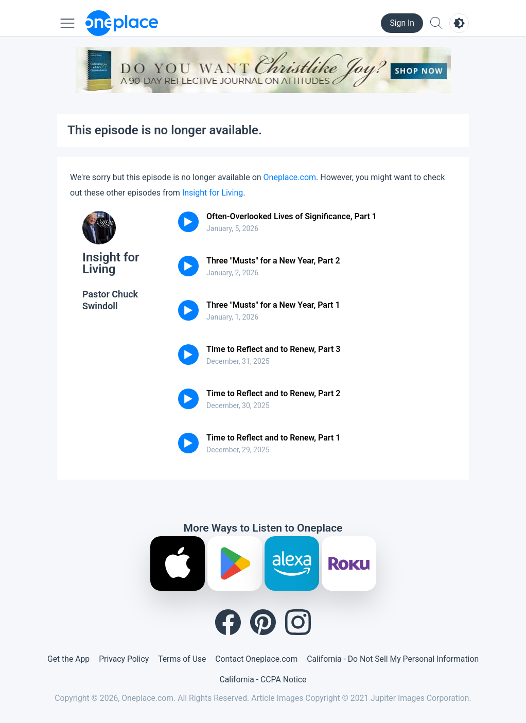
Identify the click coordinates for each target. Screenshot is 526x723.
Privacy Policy (124, 659)
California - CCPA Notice (263, 679)
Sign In (402, 23)
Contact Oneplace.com (256, 659)
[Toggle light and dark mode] (459, 23)
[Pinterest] (263, 622)
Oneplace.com (290, 177)
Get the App (68, 659)
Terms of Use (182, 659)
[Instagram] (298, 622)
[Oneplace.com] (121, 23)
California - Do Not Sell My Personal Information (393, 659)
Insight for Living (212, 193)
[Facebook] (228, 622)
